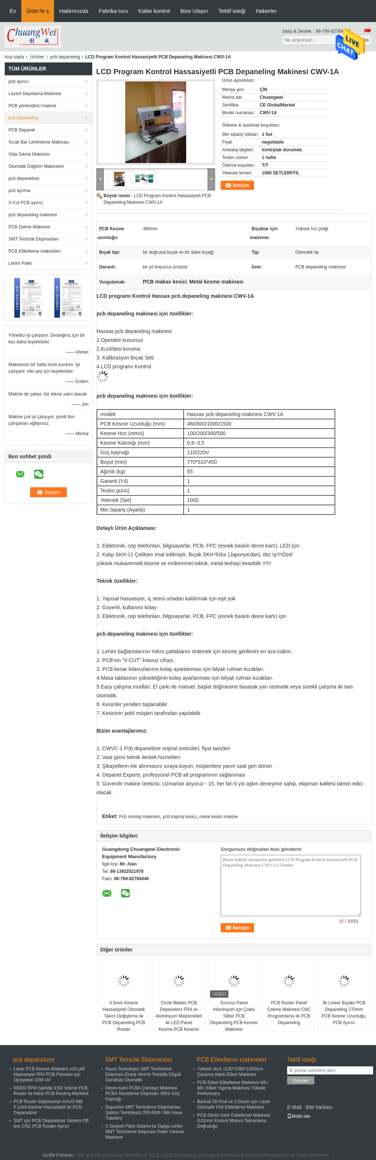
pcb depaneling (65, 56)
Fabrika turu (113, 11)
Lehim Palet (20, 263)
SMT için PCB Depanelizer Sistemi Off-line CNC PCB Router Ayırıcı (52, 1123)
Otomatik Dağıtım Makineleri (36, 166)
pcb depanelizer (24, 178)
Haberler (266, 11)
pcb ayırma (19, 190)
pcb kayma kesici (179, 816)
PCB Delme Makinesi (29, 227)
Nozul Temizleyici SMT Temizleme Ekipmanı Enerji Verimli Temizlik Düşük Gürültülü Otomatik (143, 1074)
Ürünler (37, 56)
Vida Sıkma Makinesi (29, 154)
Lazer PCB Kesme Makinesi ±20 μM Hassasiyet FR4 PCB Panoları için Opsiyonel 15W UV (49, 1074)
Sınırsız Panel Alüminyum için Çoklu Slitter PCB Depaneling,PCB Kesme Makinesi (233, 1016)
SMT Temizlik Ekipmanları (33, 239)
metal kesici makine (218, 816)
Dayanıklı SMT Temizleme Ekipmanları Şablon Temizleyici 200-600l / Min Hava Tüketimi (143, 1113)
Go (365, 40)
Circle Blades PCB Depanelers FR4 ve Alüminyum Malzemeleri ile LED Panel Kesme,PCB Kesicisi (178, 1016)
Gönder (301, 1080)
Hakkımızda (73, 11)
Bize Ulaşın (194, 11)
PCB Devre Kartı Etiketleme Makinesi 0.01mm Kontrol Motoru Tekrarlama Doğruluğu (233, 1121)
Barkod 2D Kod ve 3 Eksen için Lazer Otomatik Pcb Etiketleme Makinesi (233, 1104)
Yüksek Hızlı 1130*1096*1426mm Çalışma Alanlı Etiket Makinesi (230, 1071)
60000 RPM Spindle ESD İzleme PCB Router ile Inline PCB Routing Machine (51, 1090)
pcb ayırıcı (18, 81)
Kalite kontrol (154, 11)
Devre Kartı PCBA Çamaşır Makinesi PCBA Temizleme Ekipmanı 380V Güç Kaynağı (142, 1093)
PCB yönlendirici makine (32, 105)
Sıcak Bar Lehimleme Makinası (38, 142)
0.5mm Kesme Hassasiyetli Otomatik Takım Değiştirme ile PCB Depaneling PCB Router (123, 1016)
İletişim (241, 185)
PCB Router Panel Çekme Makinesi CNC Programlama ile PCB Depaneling (289, 1012)
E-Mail (294, 1107)
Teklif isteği (231, 11)
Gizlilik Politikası (58, 1155)
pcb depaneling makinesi (32, 214)
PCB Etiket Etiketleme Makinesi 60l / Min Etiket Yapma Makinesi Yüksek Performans (232, 1088)
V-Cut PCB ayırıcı (25, 202)
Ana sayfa (14, 56)
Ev (13, 11)
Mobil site (298, 1116)
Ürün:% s (37, 11)
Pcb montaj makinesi (139, 816)
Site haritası (318, 1107)
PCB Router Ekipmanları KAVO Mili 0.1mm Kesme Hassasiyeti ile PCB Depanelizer (48, 1107)
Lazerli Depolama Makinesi (34, 93)
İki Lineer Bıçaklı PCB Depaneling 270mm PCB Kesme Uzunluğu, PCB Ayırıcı (344, 1012)
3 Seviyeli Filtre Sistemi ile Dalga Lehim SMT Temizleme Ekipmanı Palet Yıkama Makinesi (144, 1132)
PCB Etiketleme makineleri (34, 251)
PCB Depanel (21, 130)
